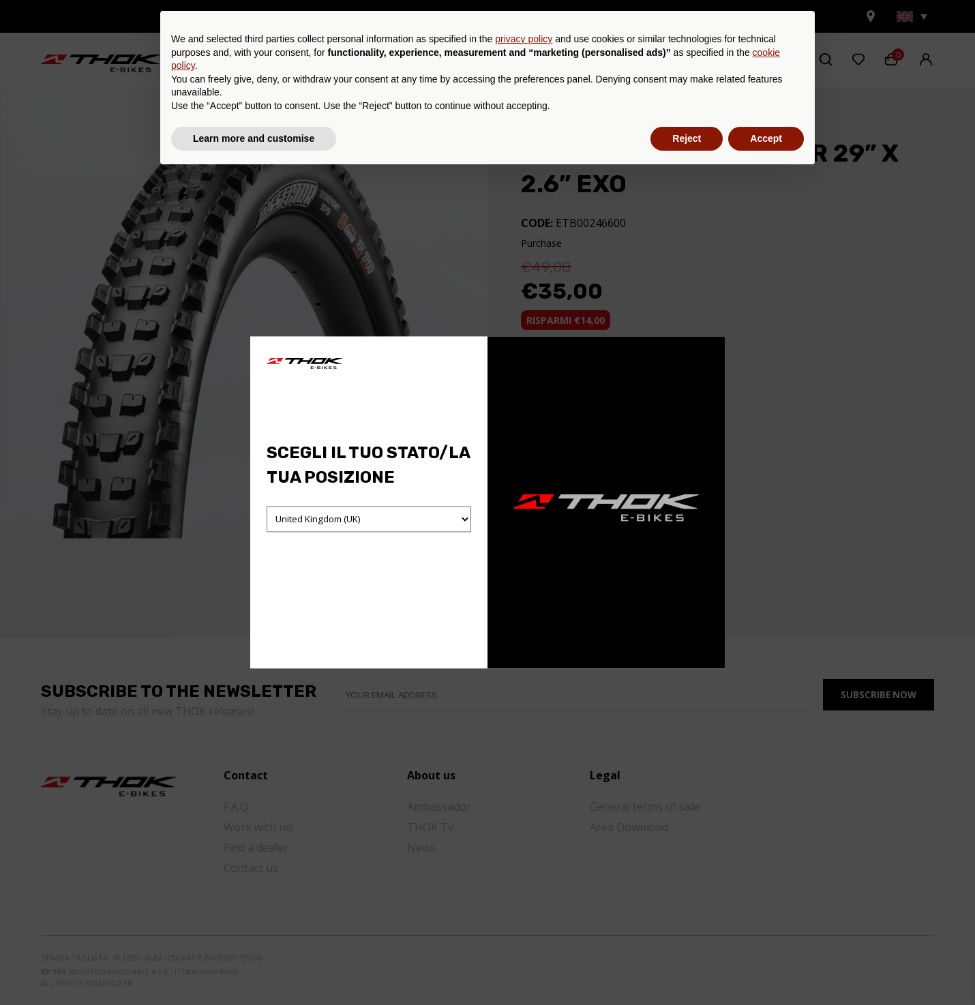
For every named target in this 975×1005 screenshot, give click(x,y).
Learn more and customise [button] (253, 967)
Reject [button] (686, 967)
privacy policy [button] (523, 868)
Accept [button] (766, 967)
